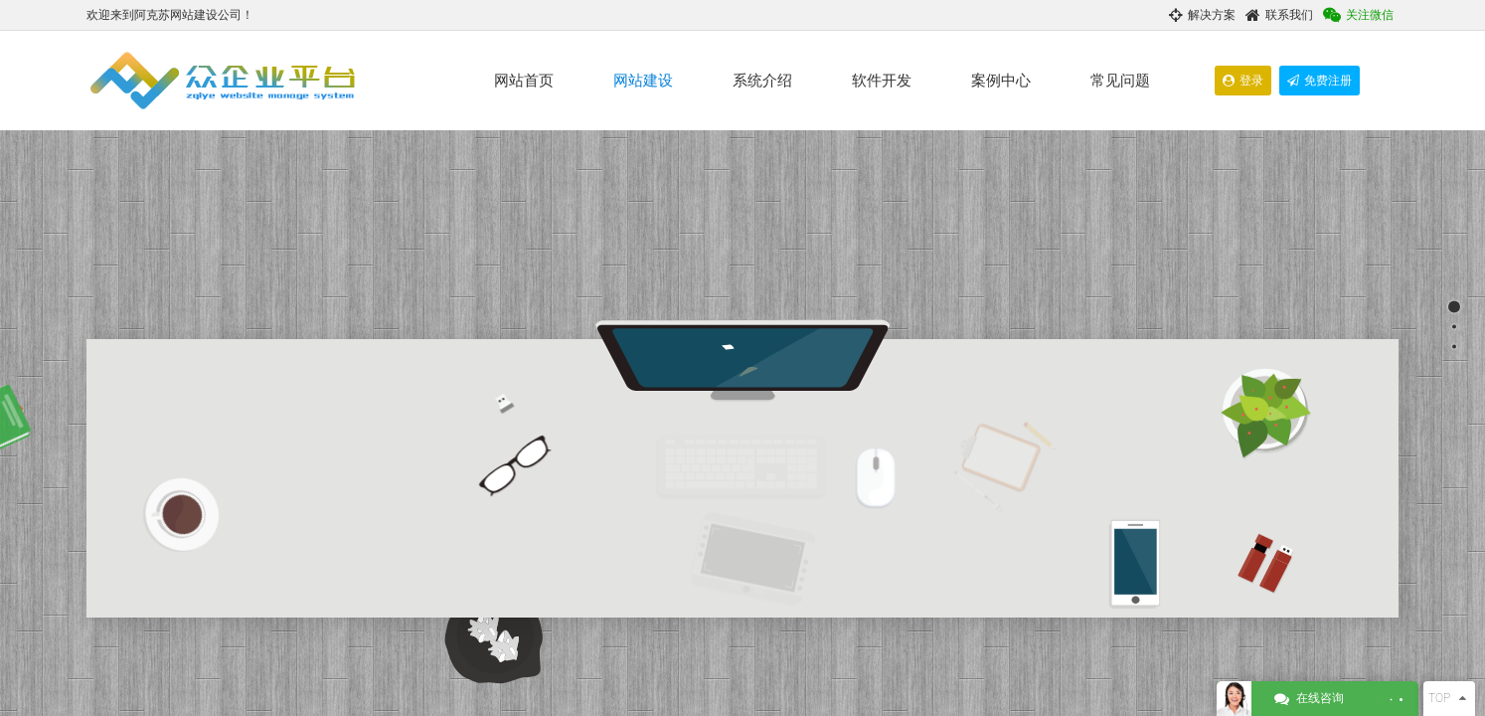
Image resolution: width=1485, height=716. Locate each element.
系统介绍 (762, 81)
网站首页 (524, 81)
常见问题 (1120, 81)
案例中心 (1001, 81)
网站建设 (643, 81)
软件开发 (881, 81)
